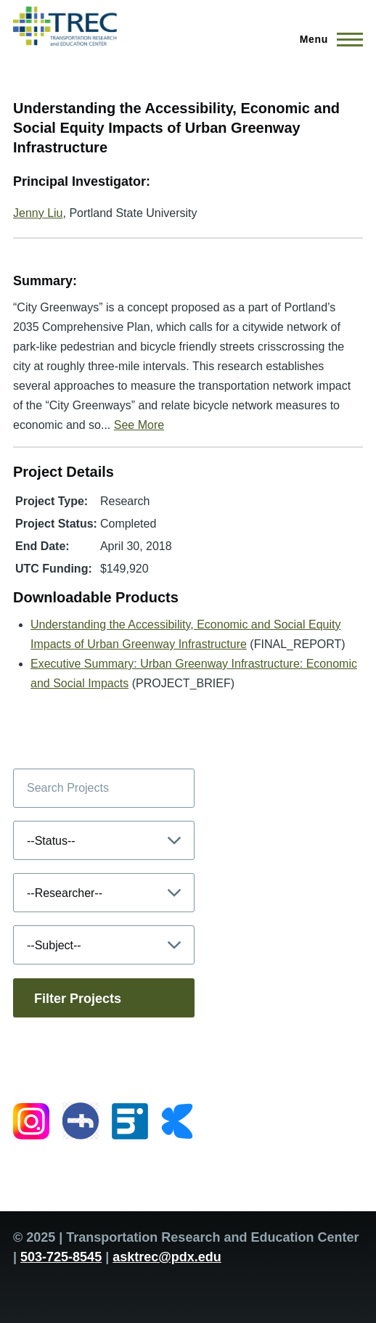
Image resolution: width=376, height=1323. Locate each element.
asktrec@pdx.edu (167, 1257)
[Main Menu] (327, 39)
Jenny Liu (38, 213)
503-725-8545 (61, 1257)
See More (139, 425)
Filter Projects (77, 998)
